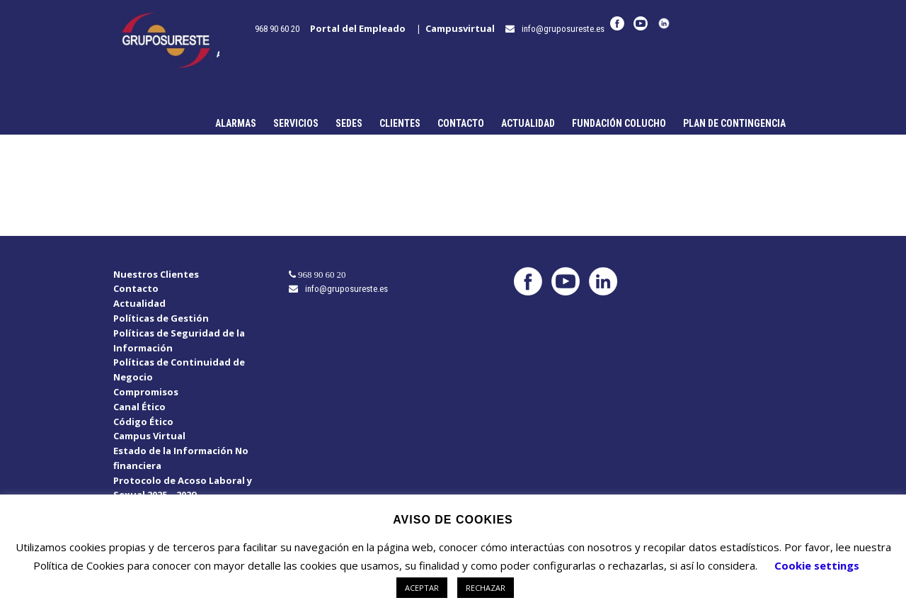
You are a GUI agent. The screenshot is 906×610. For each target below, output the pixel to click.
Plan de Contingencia (734, 123)
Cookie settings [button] (816, 565)
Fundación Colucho (619, 123)
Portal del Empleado (361, 28)
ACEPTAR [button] (422, 587)
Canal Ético (139, 406)
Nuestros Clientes (156, 274)
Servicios (296, 123)
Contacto (460, 123)
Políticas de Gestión (161, 318)
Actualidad (528, 123)
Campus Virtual (149, 435)
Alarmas (235, 123)
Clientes (399, 123)
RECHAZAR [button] (485, 587)
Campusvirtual (463, 28)
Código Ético (143, 421)
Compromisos (145, 391)
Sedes (349, 123)
